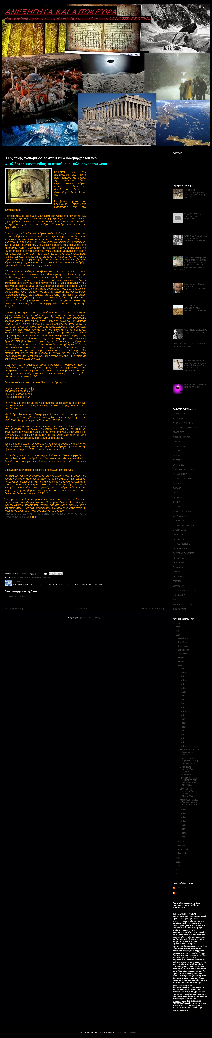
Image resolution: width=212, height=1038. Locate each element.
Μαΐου (181, 665)
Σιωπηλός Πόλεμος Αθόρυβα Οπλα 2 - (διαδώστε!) (192, 216)
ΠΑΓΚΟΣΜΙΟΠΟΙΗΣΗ (182, 544)
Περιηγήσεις (178, 567)
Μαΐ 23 (183, 700)
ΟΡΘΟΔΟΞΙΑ (179, 539)
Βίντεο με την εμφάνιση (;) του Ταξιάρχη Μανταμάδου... (188, 792)
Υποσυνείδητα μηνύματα (183, 604)
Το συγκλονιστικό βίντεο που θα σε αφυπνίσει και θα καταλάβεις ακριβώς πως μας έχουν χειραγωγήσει (195, 365)
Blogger (133, 1032)
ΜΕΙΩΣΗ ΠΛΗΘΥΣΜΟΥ (183, 511)
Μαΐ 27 (183, 684)
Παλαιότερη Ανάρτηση (153, 608)
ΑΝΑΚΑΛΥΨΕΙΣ (180, 413)
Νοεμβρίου (183, 642)
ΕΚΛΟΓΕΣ (177, 451)
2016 (178, 627)
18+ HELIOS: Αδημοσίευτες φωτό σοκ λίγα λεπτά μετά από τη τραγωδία (194, 193)
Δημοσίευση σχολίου (16, 596)
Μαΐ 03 (183, 829)
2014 (178, 635)
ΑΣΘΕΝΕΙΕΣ (178, 432)
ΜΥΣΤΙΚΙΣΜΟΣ (179, 530)
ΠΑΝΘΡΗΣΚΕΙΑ (180, 548)
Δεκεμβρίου (183, 638)
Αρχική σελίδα (82, 608)
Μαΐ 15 (183, 727)
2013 (178, 858)
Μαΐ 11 (183, 742)
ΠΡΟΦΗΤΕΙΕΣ (179, 576)
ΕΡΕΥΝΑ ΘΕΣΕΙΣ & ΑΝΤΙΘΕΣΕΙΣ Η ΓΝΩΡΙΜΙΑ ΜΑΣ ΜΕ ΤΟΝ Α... (189, 781)
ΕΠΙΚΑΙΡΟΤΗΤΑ (180, 474)
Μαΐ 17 (183, 719)
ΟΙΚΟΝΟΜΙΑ (178, 534)
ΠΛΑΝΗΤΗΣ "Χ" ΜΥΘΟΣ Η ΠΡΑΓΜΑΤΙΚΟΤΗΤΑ (195, 386)
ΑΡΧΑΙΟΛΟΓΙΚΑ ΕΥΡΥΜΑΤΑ (185, 427)
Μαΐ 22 (183, 703)
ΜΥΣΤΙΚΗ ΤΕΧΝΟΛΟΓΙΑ (183, 525)
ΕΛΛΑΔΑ (177, 455)
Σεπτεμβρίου (184, 650)
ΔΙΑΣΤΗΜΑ (178, 441)
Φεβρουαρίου (184, 849)
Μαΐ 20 (183, 711)
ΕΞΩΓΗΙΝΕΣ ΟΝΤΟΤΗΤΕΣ (184, 469)
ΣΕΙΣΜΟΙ (177, 581)
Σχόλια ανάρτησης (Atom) (89, 618)
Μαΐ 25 (183, 692)
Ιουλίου (181, 657)
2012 (178, 862)
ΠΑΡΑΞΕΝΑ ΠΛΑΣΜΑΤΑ (183, 553)
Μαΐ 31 (183, 669)
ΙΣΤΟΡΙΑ (46, 577)
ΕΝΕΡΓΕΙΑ (177, 460)
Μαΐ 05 (183, 821)
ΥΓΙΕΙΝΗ (176, 600)
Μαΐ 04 (183, 825)
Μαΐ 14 (183, 731)
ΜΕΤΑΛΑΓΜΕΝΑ (180, 516)
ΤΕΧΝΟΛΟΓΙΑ (179, 595)
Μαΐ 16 (183, 723)
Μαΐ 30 (183, 673)
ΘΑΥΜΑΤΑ (177, 488)
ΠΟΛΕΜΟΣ (178, 572)
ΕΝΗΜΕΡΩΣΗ (179, 465)
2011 (178, 866)
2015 (178, 631)
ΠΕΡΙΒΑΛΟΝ (178, 562)
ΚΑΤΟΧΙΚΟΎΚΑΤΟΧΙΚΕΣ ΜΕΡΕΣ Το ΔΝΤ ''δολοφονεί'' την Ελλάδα (195, 238)
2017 (178, 623)
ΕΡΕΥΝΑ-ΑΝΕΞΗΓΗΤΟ (21, 577)
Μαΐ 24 (183, 696)
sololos (119, 1032)
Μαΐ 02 (183, 833)
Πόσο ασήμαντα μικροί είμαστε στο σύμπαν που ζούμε (189, 345)
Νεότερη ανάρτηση (14, 608)
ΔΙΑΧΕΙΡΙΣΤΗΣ (179, 446)
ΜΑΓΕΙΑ (176, 507)
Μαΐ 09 (183, 809)
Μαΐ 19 (183, 715)
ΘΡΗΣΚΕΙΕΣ (37, 577)
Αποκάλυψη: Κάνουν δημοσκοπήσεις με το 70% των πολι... (189, 802)
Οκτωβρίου (183, 646)
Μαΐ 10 (183, 746)
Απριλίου (182, 841)
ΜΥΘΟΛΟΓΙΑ (178, 520)
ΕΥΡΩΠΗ (177, 483)
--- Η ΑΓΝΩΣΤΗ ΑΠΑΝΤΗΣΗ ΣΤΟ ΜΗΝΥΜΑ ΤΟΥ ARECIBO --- (195, 309)
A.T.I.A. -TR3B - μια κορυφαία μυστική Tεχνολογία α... (189, 760)
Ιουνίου (181, 661)
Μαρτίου (182, 845)
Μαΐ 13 (183, 734)
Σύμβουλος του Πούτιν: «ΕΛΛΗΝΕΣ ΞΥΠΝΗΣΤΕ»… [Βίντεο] (194, 286)
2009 (178, 873)
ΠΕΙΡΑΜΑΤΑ (178, 558)
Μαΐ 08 (183, 813)
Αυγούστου (183, 654)
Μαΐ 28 (183, 680)
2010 (178, 869)
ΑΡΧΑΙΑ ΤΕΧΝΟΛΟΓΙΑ (183, 423)
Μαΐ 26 (183, 688)
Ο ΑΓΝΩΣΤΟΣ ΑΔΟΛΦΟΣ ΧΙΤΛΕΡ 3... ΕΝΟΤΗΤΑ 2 (195, 331)
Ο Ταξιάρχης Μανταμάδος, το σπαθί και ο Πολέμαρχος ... (188, 770)
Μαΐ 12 (183, 738)
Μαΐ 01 (183, 837)
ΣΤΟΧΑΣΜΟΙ (178, 586)
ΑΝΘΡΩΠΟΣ (178, 418)
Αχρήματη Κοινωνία (181, 437)
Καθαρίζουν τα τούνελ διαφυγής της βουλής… (189, 752)
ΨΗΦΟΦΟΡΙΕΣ (179, 609)
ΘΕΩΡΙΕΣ (177, 493)
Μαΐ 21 (183, 707)
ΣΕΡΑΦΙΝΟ (181, 888)
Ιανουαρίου (183, 853)
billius (178, 893)
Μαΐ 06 (183, 817)
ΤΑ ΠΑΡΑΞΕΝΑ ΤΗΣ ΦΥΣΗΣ (185, 590)
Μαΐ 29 (183, 676)
